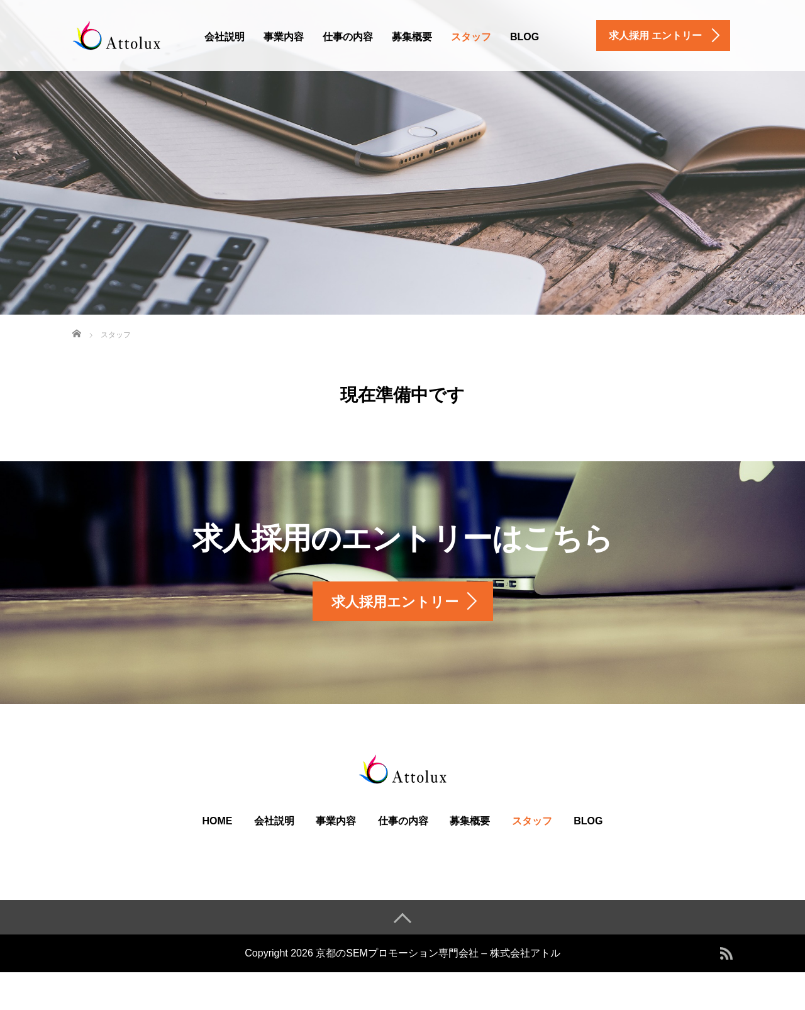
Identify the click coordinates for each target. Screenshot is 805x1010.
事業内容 (284, 36)
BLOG (524, 36)
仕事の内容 (348, 36)
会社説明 (224, 36)
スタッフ (471, 36)
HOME (218, 821)
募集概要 (412, 36)
